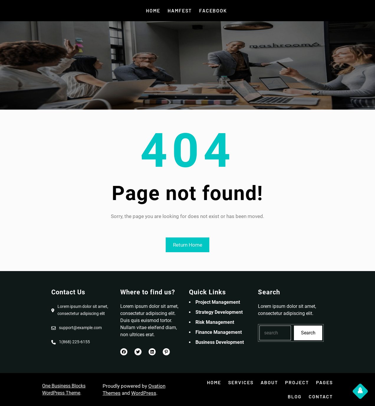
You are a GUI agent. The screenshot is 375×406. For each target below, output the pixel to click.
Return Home (187, 245)
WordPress (143, 393)
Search (308, 333)
